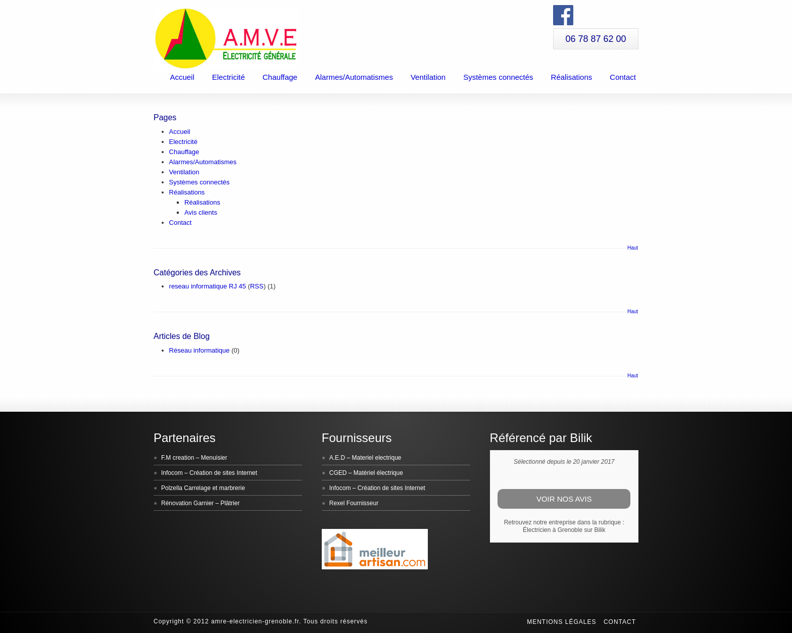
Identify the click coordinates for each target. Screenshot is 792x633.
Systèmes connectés (498, 77)
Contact (623, 77)
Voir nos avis (564, 499)
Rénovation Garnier (187, 503)
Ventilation (428, 77)
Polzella (171, 488)
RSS (257, 286)
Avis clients (200, 212)
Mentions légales (561, 621)
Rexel (337, 503)
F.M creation (177, 457)
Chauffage (280, 77)
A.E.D (337, 457)
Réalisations (571, 77)
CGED (338, 472)
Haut (632, 248)
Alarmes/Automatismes (354, 77)
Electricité (228, 77)
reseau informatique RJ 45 (207, 286)
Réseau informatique (199, 350)
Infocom (172, 472)
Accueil (182, 77)
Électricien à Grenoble (552, 529)
